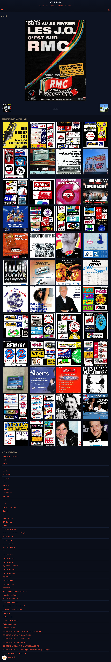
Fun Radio (6, 496)
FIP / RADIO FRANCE (9, 547)
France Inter (7, 474)
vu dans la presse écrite (10, 620)
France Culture (7, 540)
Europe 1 (6, 464)
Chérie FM (6, 489)
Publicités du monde (9, 628)
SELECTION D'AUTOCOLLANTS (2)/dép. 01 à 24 (17, 635)
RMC (4, 460)
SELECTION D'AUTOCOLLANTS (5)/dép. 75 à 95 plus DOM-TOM (21, 646)
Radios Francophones (9, 624)
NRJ (4, 482)
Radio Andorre (7, 613)
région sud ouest (8, 580)
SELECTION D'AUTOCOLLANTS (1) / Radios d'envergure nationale (22, 631)
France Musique (8, 536)
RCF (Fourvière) (8, 555)
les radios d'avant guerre (10, 595)
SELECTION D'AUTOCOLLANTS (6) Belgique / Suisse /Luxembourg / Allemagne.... (27, 650)
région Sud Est (7, 577)
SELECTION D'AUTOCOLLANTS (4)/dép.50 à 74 (16, 642)
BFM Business (7, 522)
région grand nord (8, 558)
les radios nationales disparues (12, 609)
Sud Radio (6, 471)
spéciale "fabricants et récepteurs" (14, 606)
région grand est (8, 562)
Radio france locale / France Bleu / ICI (14, 533)
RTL (4, 467)
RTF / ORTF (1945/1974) (11, 598)
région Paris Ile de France (11, 566)
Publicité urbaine (8, 617)
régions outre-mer (8, 584)
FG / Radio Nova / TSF (9, 529)
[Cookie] (4, 657)
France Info (6, 478)
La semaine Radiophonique (11, 602)
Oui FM (5, 526)
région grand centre (9, 573)
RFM (4, 504)
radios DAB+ (7, 588)
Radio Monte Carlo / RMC (10, 456)
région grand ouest (9, 569)
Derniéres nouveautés (9, 657)
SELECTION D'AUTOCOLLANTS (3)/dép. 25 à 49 (17, 639)
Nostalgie (6, 485)
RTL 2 (5, 500)
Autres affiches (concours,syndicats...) (15, 591)
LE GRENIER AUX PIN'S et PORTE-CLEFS (15, 653)
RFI (4, 551)
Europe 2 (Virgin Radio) (10, 507)
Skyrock (5, 511)
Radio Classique (8, 518)
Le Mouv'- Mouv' (8, 544)
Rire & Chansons (8, 493)
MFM (4, 515)
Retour (55, 108)
